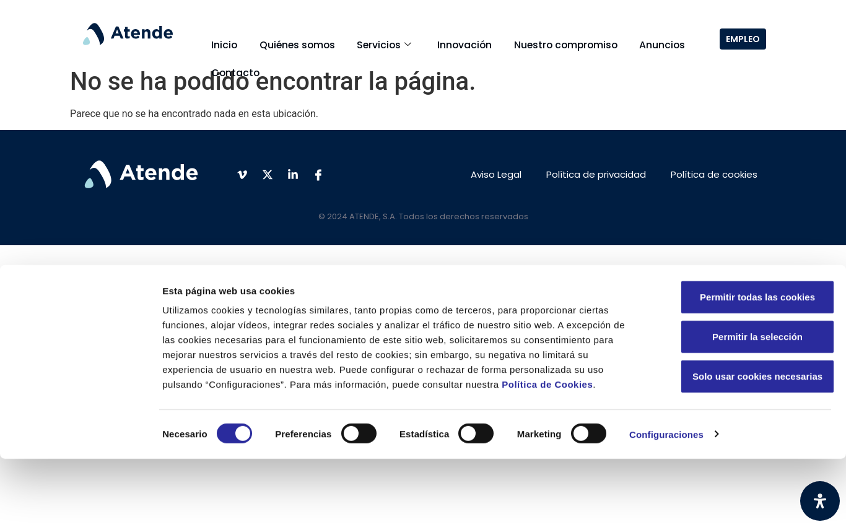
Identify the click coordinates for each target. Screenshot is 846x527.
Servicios (364, 37)
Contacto (231, 51)
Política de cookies (714, 174)
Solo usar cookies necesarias (743, 444)
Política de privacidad (596, 174)
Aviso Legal (496, 174)
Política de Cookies (547, 452)
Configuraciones (666, 502)
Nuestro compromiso (529, 37)
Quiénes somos (285, 37)
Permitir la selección (742, 404)
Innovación (436, 37)
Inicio (220, 37)
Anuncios (618, 37)
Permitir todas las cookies (742, 365)
